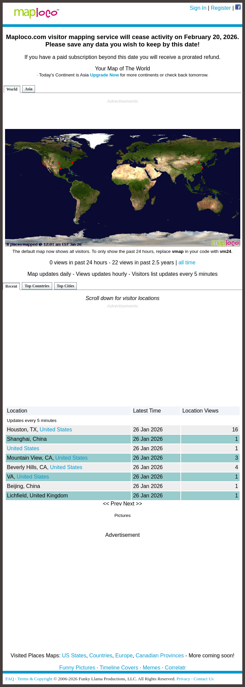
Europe (124, 655)
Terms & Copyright (34, 678)
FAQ (9, 678)
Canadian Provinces (160, 655)
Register (221, 8)
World (12, 89)
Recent (11, 286)
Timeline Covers (119, 667)
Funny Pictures (77, 667)
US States (74, 655)
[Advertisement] (122, 114)
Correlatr (175, 667)
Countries (100, 655)
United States (56, 429)
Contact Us (204, 678)
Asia (29, 89)
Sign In (198, 8)
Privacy (183, 678)
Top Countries (37, 286)
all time (187, 262)
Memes (151, 667)
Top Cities (65, 286)
